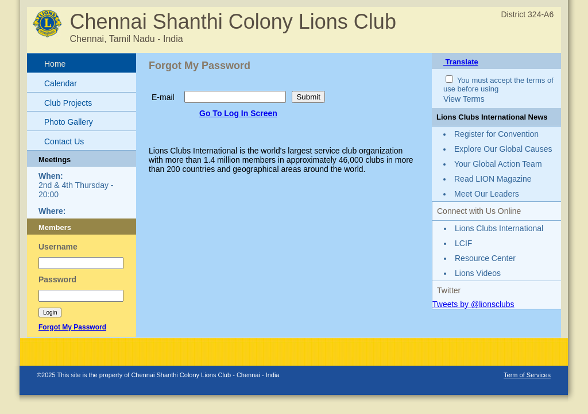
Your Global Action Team (498, 163)
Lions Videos (478, 273)
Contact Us (64, 141)
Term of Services (527, 374)
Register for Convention (496, 134)
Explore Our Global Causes (503, 149)
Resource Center (485, 258)
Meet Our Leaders (486, 193)
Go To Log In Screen (238, 113)
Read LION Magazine (493, 178)
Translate (460, 61)
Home (54, 63)
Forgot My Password (72, 327)
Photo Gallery (68, 121)
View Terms (464, 98)
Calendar (60, 83)
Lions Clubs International (499, 228)
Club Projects (68, 103)
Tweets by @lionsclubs (473, 304)
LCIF (463, 243)
